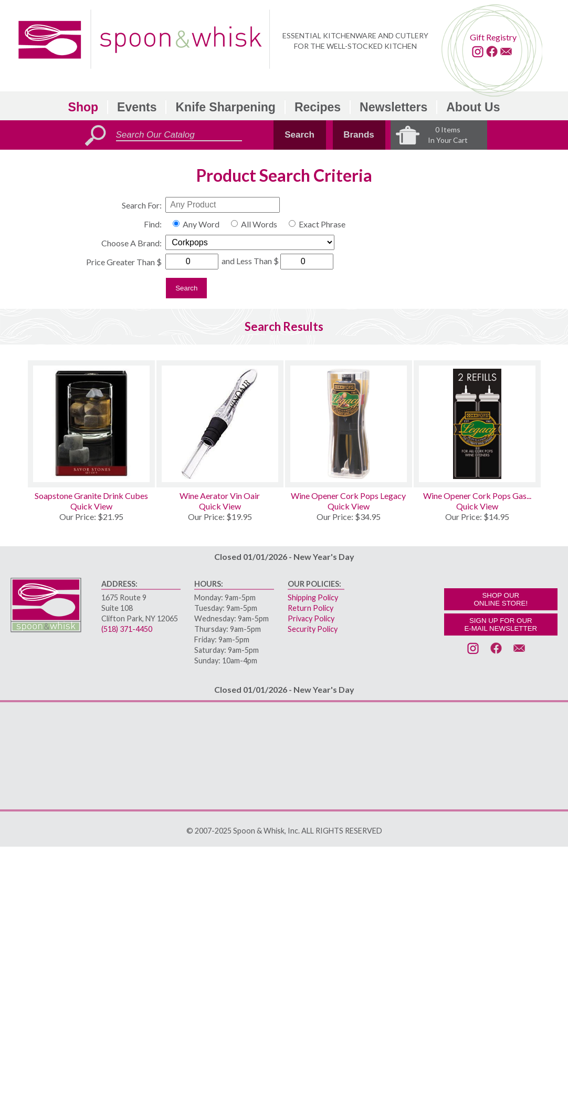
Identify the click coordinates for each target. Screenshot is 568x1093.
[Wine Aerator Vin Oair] (220, 424)
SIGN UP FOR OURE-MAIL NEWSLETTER (500, 624)
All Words (259, 224)
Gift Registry (493, 37)
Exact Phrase (322, 224)
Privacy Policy (311, 618)
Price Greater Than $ (124, 262)
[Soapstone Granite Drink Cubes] (91, 424)
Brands (358, 135)
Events (136, 107)
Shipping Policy (313, 597)
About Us (473, 107)
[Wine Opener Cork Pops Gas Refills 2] (477, 424)
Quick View (91, 506)
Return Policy (310, 607)
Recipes (317, 107)
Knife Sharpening (225, 107)
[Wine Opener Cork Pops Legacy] (348, 424)
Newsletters (393, 107)
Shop (83, 107)
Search (299, 135)
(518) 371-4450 (126, 628)
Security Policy (313, 628)
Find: (153, 224)
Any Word (201, 224)
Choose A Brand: (131, 243)
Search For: (142, 205)
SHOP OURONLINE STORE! (501, 599)
